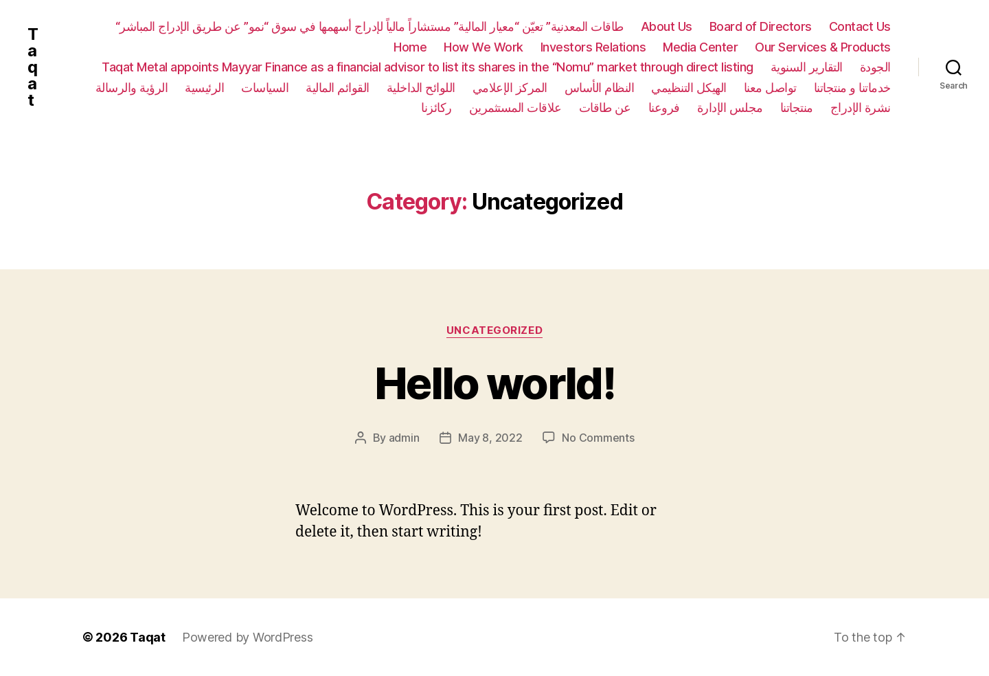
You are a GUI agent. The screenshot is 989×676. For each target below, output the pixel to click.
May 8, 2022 (490, 437)
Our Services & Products (823, 47)
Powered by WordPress (247, 637)
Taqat (32, 67)
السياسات (264, 87)
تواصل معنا (770, 87)
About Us (666, 26)
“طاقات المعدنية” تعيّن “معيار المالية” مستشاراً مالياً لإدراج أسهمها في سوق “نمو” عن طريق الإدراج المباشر (369, 26)
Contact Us (860, 26)
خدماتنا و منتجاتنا (852, 87)
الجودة (875, 67)
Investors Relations (593, 47)
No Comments (598, 437)
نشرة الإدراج (860, 107)
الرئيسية (204, 87)
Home (410, 47)
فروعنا (664, 107)
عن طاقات (605, 107)
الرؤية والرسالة (131, 87)
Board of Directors (760, 26)
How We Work (483, 47)
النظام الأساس (600, 87)
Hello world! (494, 383)
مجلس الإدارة (730, 107)
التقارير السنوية (807, 67)
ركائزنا (436, 107)
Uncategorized (494, 330)
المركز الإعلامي (510, 87)
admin (404, 437)
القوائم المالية (338, 87)
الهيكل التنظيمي (689, 87)
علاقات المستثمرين (515, 107)
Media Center (700, 47)
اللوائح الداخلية (421, 87)
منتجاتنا (796, 107)
